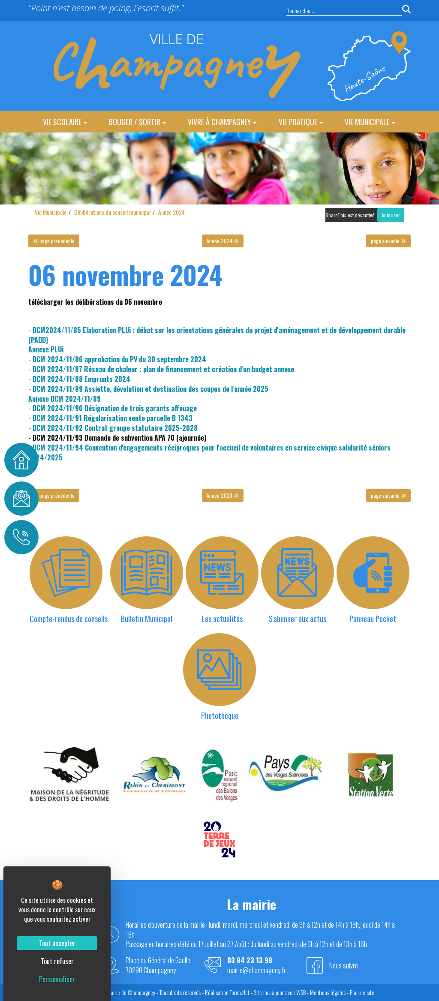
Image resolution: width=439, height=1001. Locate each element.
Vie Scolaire (65, 121)
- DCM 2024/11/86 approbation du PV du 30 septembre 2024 (117, 359)
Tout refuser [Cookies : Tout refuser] (57, 961)
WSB (301, 992)
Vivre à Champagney (222, 121)
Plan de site (362, 992)
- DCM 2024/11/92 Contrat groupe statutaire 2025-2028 (113, 428)
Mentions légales (328, 992)
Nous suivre (343, 965)
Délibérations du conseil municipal (112, 211)
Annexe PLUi (45, 349)
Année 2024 (171, 211)
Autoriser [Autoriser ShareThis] (391, 215)
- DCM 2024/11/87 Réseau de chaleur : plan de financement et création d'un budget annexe (161, 369)
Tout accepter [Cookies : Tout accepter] (57, 943)
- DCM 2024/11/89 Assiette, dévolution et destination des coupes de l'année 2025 (148, 389)
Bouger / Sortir (137, 121)
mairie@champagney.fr (256, 970)
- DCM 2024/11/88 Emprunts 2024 (79, 379)
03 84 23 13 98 (249, 960)
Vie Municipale (370, 121)
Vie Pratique (301, 121)
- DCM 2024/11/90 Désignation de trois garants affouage (112, 408)
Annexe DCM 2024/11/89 (64, 399)
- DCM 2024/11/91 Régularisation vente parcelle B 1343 (110, 418)
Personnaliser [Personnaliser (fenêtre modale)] (57, 979)
